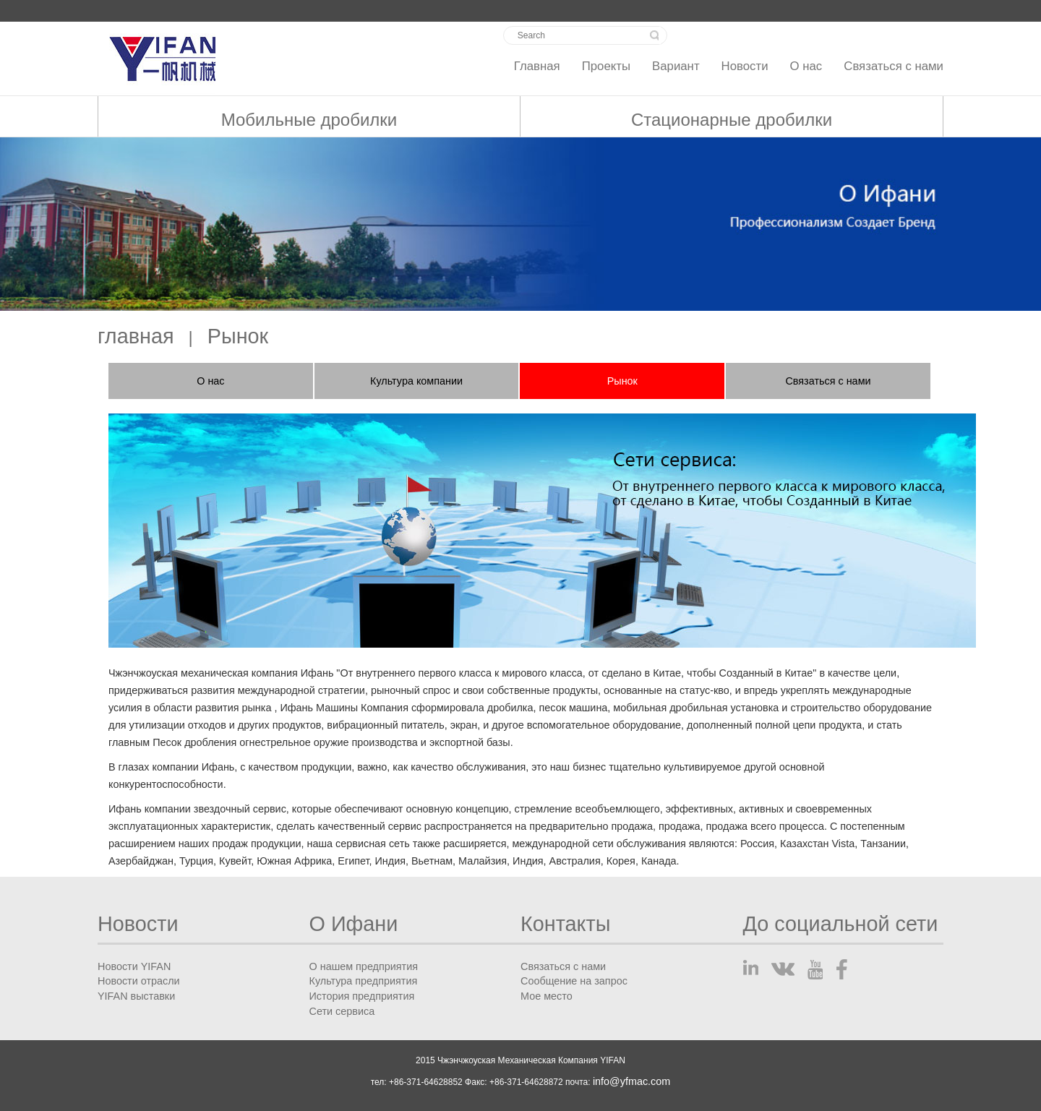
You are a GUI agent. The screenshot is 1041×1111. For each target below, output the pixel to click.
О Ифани (353, 924)
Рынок (237, 336)
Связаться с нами (893, 66)
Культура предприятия (363, 981)
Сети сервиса (342, 1011)
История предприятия (362, 996)
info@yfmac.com (631, 1081)
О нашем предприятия (364, 966)
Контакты (565, 924)
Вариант (676, 66)
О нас (806, 66)
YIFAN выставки (136, 996)
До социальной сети (840, 924)
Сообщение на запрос (573, 981)
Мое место (546, 996)
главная (136, 336)
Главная (537, 66)
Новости (744, 66)
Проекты (606, 66)
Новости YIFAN (134, 966)
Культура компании (416, 381)
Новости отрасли (139, 981)
